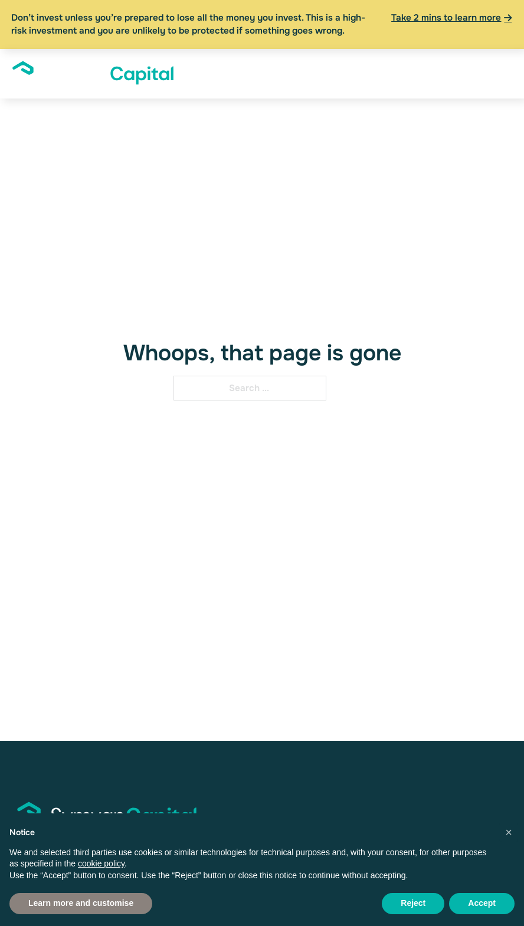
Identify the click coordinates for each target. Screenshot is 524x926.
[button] (508, 832)
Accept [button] (482, 903)
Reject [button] (413, 903)
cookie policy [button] (101, 863)
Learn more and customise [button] (80, 903)
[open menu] (494, 74)
